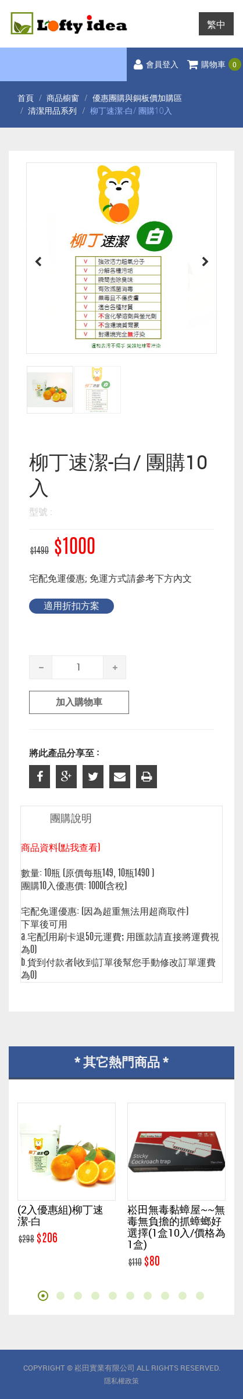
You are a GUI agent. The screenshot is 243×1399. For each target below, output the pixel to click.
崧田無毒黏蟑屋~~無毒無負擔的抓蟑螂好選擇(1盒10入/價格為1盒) (176, 1226)
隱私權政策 (121, 1381)
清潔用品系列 (52, 110)
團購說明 (71, 819)
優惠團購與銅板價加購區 (137, 97)
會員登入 (156, 65)
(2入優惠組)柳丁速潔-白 (60, 1215)
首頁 (25, 97)
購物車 (214, 65)
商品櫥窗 (63, 97)
